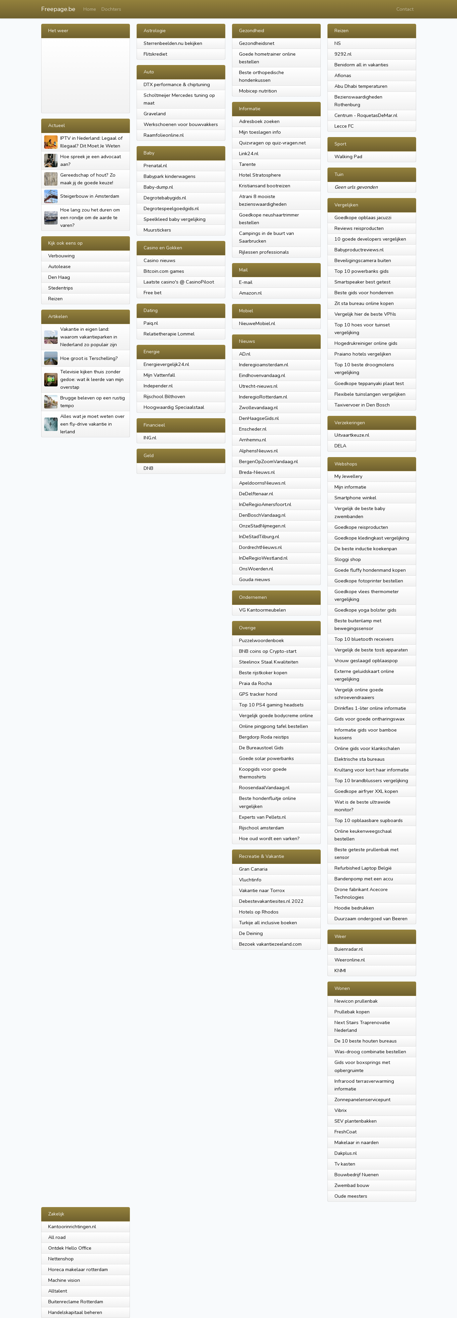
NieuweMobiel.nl (257, 323)
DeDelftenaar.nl (256, 493)
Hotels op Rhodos (259, 911)
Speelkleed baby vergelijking (175, 219)
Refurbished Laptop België (363, 868)
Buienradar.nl (348, 949)
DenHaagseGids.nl (259, 418)
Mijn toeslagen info (260, 132)
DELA (340, 445)
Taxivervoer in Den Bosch (362, 404)
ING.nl (150, 437)
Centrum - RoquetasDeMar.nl (365, 115)
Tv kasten (344, 1163)
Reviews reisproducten (359, 228)
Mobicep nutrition (258, 90)
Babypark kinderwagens (170, 176)
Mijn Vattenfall (159, 375)
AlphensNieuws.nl (258, 450)
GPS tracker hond (258, 694)
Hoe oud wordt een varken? (269, 838)
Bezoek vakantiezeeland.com (270, 944)
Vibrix (340, 1110)
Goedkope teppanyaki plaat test (369, 383)
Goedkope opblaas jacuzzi (362, 217)
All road (57, 1237)
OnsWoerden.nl (256, 568)
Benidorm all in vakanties (361, 64)
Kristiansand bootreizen (264, 185)
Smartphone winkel (355, 497)
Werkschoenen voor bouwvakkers (181, 124)
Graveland (155, 113)
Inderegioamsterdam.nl (263, 364)
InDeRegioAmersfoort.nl (265, 504)
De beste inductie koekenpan (365, 548)
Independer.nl (158, 385)
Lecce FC (344, 126)
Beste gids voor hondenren (363, 292)
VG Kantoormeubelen (262, 610)
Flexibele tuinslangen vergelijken (369, 394)
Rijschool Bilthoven (164, 396)
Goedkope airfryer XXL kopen (366, 791)
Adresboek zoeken (259, 121)
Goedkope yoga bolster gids (365, 610)
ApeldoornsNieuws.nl (262, 483)
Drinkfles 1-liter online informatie (370, 708)
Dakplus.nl (345, 1153)
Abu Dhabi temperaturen (360, 86)
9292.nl (343, 54)
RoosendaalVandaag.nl (264, 787)
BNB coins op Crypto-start (267, 651)
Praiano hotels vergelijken (362, 354)
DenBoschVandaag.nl (262, 515)
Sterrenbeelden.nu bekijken (173, 43)
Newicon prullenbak (356, 1001)
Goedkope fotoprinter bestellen (368, 580)
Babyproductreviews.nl (359, 249)
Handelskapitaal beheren (75, 1312)
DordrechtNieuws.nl (260, 547)
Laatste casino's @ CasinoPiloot (179, 281)
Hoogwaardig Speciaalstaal (174, 407)
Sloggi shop (347, 559)
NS (337, 43)
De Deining (251, 933)
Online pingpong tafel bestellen (273, 726)
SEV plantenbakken (355, 1121)
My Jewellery (348, 476)
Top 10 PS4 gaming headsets (271, 704)
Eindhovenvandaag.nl (262, 375)
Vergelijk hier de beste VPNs (365, 314)
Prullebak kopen (352, 1011)
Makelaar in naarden (356, 1142)
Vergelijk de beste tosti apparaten (371, 649)
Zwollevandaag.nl (258, 407)
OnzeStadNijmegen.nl (262, 525)
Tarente (247, 164)
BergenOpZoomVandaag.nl (268, 461)
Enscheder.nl (252, 429)
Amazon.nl (250, 293)
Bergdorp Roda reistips (264, 737)
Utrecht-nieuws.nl (258, 386)
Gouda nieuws (254, 579)
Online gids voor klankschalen (367, 748)
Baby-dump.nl (158, 187)
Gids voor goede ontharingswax (369, 718)
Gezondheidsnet (256, 43)
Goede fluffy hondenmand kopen (370, 570)
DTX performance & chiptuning (177, 84)
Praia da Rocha (255, 683)
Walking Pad (348, 156)
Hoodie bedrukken (354, 907)
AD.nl (244, 354)
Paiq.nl (151, 323)
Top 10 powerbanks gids (361, 271)
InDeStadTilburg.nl (259, 536)
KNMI (340, 970)
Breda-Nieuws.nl (257, 472)
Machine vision (64, 1280)
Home (89, 9)
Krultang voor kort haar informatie (371, 769)
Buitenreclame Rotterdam (75, 1301)
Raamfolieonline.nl (164, 135)
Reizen (55, 298)
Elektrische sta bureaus (359, 759)
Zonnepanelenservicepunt (362, 1099)
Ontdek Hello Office (69, 1248)
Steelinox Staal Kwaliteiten (268, 661)
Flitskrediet (155, 54)
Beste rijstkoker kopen (263, 672)
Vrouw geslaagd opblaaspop (366, 660)
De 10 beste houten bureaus (365, 1041)
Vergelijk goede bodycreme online (276, 715)
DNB (148, 468)
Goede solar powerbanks (266, 758)
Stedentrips (60, 288)
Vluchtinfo (250, 879)
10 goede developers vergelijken (370, 239)
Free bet (152, 292)
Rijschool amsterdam (261, 827)
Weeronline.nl (349, 959)
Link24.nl (248, 153)
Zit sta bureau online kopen (364, 303)
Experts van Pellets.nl (262, 817)
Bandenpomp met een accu (363, 878)
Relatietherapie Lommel (169, 333)
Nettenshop (61, 1258)
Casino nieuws (159, 260)
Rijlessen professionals (264, 252)
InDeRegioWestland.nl (263, 558)
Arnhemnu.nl (252, 439)
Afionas (342, 75)
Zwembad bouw (351, 1185)
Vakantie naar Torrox (262, 890)
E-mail (245, 282)
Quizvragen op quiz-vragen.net (272, 142)
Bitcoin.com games (164, 271)
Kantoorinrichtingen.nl (72, 1226)
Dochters (111, 9)
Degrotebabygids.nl (165, 197)
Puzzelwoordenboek (261, 640)
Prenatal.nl (155, 165)
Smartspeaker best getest (362, 281)
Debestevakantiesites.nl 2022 (271, 901)
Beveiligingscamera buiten (362, 260)
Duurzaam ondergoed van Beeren (370, 918)
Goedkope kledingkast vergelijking (371, 538)
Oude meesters (350, 1196)
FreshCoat (345, 1131)
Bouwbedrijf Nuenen (356, 1174)
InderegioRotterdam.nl (263, 396)
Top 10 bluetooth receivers (364, 639)
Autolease (59, 266)
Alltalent (57, 1291)
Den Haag (59, 277)
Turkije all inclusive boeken (268, 922)
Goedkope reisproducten (361, 527)
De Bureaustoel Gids (261, 747)
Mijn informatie (350, 487)
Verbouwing (61, 255)
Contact (404, 9)
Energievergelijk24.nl (166, 364)
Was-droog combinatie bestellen (370, 1051)
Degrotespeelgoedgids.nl (171, 208)
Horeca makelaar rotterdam (78, 1269)
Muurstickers (157, 230)
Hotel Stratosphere (260, 175)
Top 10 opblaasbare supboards (368, 820)
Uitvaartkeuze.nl (351, 435)
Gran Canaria (253, 869)
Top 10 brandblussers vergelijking (371, 780)
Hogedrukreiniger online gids (365, 343)
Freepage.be (58, 9)
